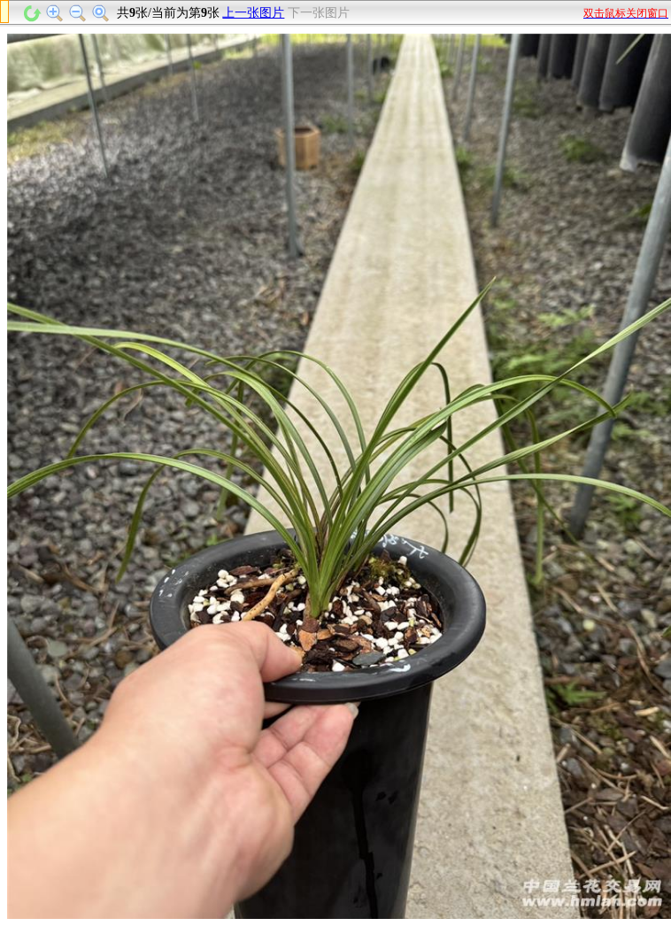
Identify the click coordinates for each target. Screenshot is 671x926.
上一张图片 (253, 12)
